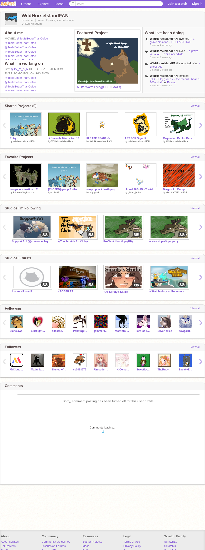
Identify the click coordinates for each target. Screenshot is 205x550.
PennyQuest (80, 330)
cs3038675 (79, 369)
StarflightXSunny (38, 330)
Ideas (59, 4)
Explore (43, 4)
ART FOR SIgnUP (135, 138)
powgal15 (185, 330)
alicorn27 (58, 330)
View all (195, 106)
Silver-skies (165, 330)
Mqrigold (94, 192)
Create (26, 4)
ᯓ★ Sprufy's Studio (115, 291)
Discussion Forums (54, 546)
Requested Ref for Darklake (179, 138)
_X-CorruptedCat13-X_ (122, 369)
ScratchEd (170, 541)
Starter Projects (92, 541)
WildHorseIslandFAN (24, 141)
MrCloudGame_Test (17, 369)
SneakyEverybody (186, 369)
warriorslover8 (122, 330)
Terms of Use (131, 541)
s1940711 (56, 192)
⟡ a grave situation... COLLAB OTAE (172, 40)
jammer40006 (101, 330)
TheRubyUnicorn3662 (165, 369)
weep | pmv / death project (102, 189)
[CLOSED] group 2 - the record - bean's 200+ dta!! (64, 189)
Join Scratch (177, 3)
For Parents (8, 546)
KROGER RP (66, 291)
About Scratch (10, 541)
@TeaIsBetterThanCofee (32, 38)
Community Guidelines (56, 541)
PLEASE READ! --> (98, 138)
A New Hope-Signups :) (163, 241)
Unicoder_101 (101, 369)
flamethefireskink (59, 369)
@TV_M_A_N (19, 69)
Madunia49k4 (38, 369)
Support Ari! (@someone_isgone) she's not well (31, 241)
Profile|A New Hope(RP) (118, 241)
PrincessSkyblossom (24, 192)
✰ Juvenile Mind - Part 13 (63, 138)
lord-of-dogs (143, 330)
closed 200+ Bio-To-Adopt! (140, 189)
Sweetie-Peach (143, 369)
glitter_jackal (134, 192)
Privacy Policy (132, 546)
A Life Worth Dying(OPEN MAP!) (99, 87)
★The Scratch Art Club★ (73, 241)
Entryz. (171, 82)
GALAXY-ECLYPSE (176, 192)
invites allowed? (22, 291)
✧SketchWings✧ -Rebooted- (166, 291)
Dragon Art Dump (174, 189)
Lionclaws (16, 330)
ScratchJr (170, 546)
